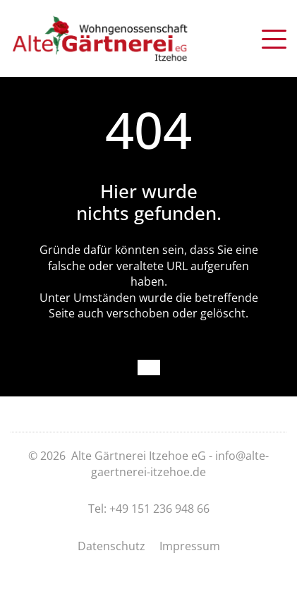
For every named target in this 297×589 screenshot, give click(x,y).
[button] (274, 37)
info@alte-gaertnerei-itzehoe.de (180, 463)
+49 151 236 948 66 (159, 508)
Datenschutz (111, 546)
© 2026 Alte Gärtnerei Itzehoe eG (117, 455)
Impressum (189, 546)
